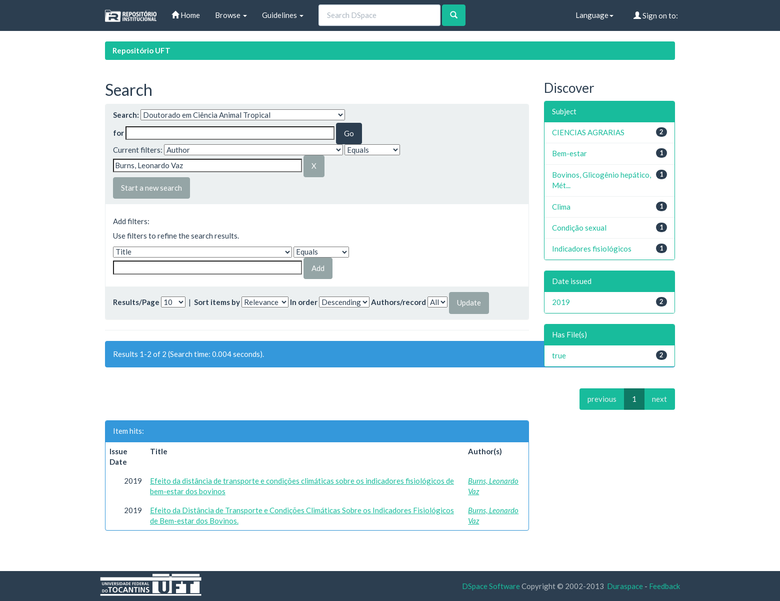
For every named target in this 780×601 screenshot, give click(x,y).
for (118, 132)
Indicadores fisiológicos (592, 248)
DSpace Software (491, 586)
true (559, 355)
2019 (561, 302)
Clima (561, 206)
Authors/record (398, 302)
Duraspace (625, 586)
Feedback (664, 586)
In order (304, 302)
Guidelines (283, 14)
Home (186, 14)
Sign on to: (656, 15)
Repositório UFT (141, 50)
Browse (231, 14)
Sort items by (217, 302)
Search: (126, 114)
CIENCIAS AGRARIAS (588, 132)
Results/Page (136, 302)
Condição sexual (579, 227)
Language (595, 14)
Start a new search (151, 187)
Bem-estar (569, 153)
